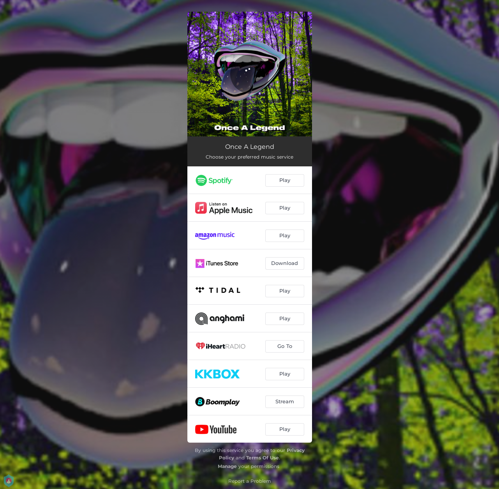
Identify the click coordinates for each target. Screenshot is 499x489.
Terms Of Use (262, 458)
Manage (227, 466)
